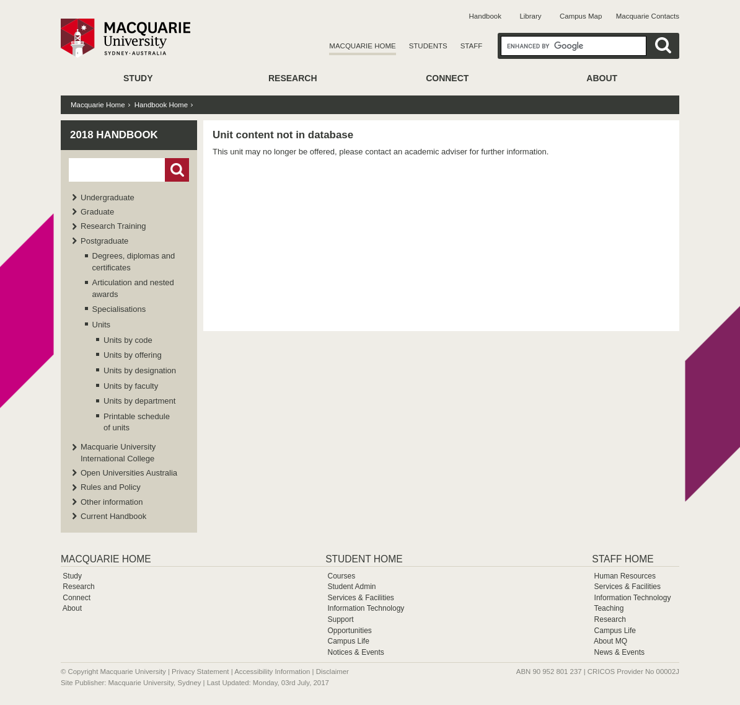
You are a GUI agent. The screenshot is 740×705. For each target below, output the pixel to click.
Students (428, 46)
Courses (341, 576)
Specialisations (119, 309)
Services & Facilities (360, 597)
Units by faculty (131, 386)
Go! (177, 170)
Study (137, 78)
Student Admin (351, 586)
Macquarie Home (362, 46)
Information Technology (365, 608)
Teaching (608, 608)
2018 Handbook (114, 135)
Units (101, 324)
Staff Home (622, 559)
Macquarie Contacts (647, 16)
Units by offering (133, 355)
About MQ (610, 641)
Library (530, 16)
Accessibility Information (272, 671)
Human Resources (625, 576)
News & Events (619, 652)
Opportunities (349, 630)
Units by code (128, 340)
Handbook (485, 16)
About (601, 78)
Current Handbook (113, 516)
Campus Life (348, 641)
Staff (471, 46)
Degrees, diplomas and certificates (133, 261)
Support (340, 619)
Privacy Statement (200, 671)
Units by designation (140, 370)
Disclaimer (332, 671)
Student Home (363, 559)
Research (292, 78)
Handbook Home (161, 105)
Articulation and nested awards (133, 288)
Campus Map (581, 16)
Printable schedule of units (137, 422)
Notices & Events (355, 652)
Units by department (139, 401)
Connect (447, 78)
